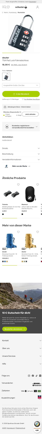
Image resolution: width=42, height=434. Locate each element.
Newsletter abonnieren (13, 329)
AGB (4, 428)
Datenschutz (20, 428)
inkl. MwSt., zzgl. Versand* (19, 65)
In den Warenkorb (21, 94)
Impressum (11, 428)
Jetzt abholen (30, 114)
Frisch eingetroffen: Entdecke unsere (17, 2)
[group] (21, 33)
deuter (5, 57)
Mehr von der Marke (19, 166)
